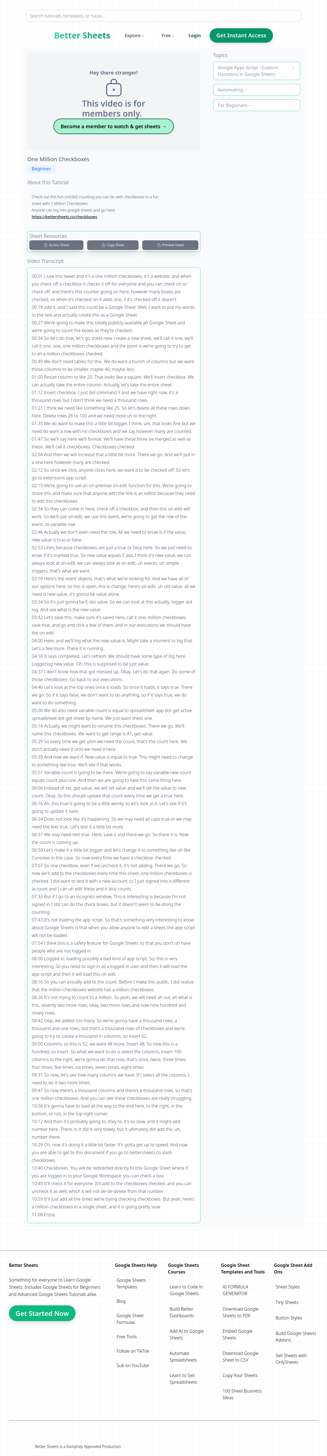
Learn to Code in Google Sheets (186, 1290)
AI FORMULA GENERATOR (235, 1290)
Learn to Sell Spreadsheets (183, 1378)
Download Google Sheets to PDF (241, 1312)
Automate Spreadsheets (183, 1356)
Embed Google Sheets (238, 1334)
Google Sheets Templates (131, 1283)
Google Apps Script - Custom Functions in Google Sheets (248, 71)
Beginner (41, 169)
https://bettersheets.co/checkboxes (64, 216)
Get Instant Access (241, 35)
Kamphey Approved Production (93, 1446)
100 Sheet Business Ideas (242, 1394)
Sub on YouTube (133, 1365)
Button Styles (289, 1318)
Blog (121, 1301)
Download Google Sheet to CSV (241, 1356)
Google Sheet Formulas (130, 1319)
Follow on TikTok (133, 1351)
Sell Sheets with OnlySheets (291, 1358)
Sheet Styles (288, 1287)
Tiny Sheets (287, 1302)
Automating (230, 90)
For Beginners (233, 105)
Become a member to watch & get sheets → (114, 126)
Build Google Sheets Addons (296, 1336)
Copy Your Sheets (240, 1375)
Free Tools (127, 1337)
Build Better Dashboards (182, 1312)
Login (195, 35)
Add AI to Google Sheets (187, 1334)
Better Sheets (82, 35)
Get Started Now (42, 1313)
